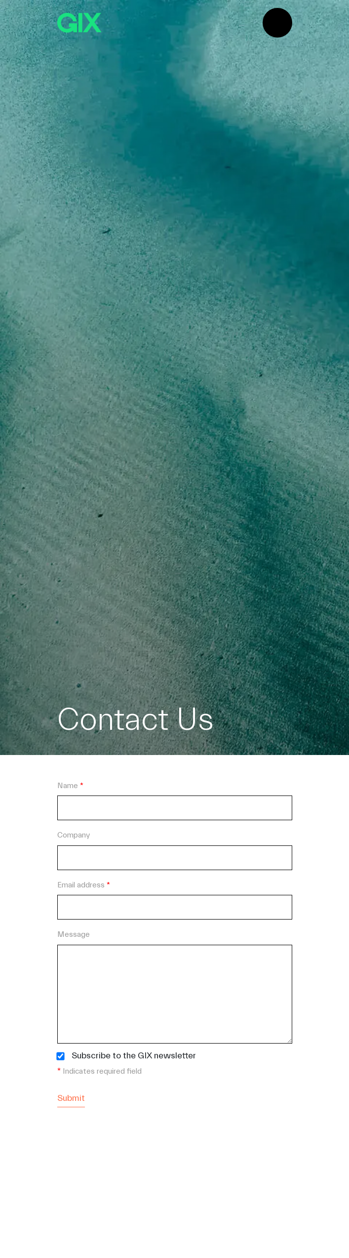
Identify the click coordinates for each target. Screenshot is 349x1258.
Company (73, 835)
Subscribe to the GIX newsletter (134, 1055)
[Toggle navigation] (277, 23)
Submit (71, 1098)
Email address (83, 885)
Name (70, 785)
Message (73, 934)
